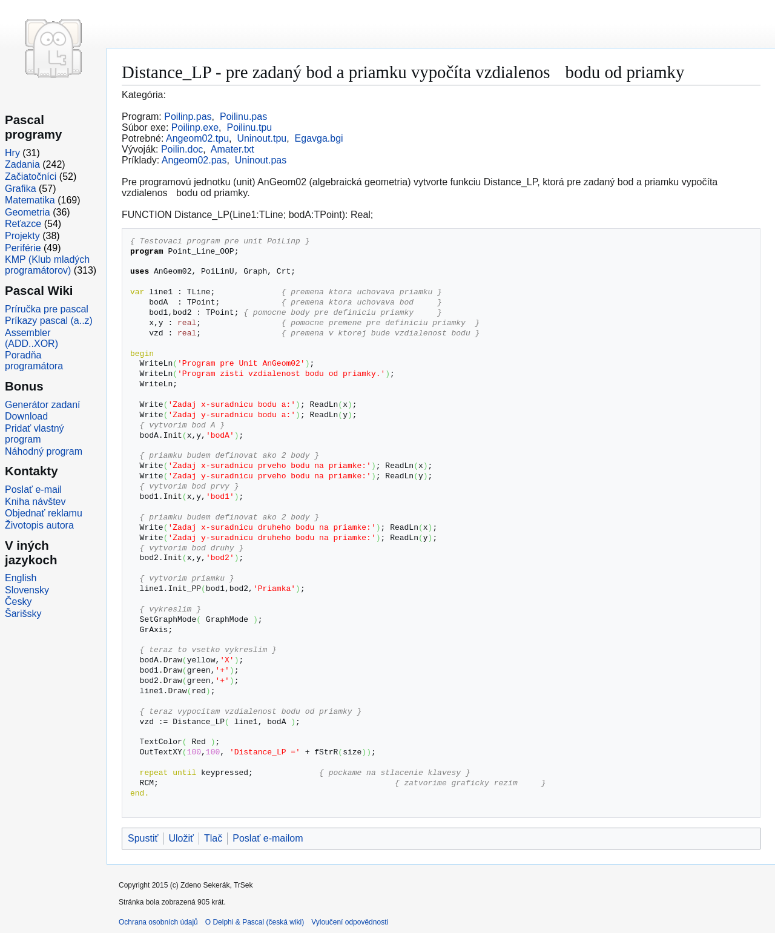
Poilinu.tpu (249, 127)
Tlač (213, 838)
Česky (18, 601)
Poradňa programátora (34, 360)
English (20, 578)
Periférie (23, 248)
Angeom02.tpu (197, 138)
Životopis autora (39, 525)
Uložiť (181, 838)
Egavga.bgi (319, 138)
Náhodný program (43, 451)
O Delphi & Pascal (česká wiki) (254, 922)
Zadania (22, 164)
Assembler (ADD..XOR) (31, 338)
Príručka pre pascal (46, 309)
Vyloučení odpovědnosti (349, 922)
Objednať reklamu (43, 513)
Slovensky (27, 590)
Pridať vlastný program (34, 433)
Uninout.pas (260, 160)
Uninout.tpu (261, 138)
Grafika (20, 188)
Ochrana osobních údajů (158, 922)
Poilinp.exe (195, 127)
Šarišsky (23, 613)
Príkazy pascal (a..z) (49, 320)
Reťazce (23, 224)
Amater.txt (232, 149)
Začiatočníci (30, 176)
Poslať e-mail (33, 489)
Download (26, 416)
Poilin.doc (182, 149)
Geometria (27, 212)
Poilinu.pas (243, 116)
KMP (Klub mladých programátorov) (47, 264)
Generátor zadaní (43, 405)
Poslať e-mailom (267, 838)
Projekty (22, 236)
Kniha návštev (35, 501)
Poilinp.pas (187, 116)
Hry (12, 153)
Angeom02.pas (194, 160)
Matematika (30, 200)
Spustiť (143, 838)
